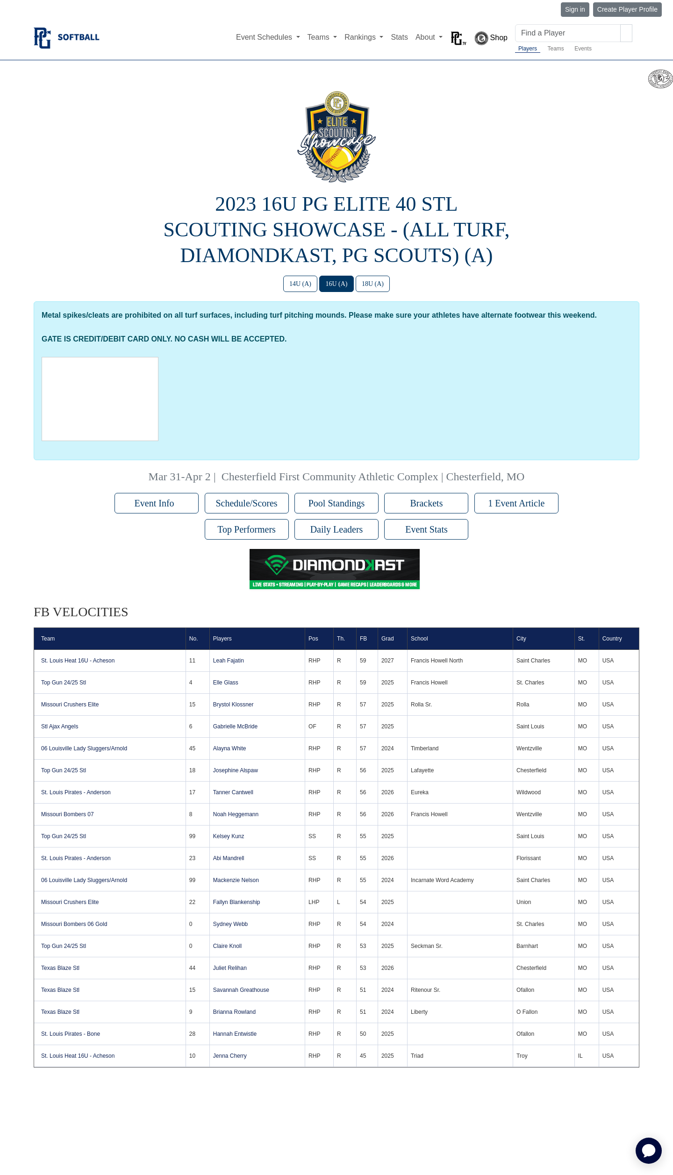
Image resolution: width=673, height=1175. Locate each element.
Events (583, 48)
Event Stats (426, 529)
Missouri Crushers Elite (70, 704)
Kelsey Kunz (228, 836)
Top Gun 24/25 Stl (63, 682)
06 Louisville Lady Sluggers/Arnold (84, 748)
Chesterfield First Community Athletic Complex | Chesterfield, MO (373, 476)
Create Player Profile (627, 9)
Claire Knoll (227, 946)
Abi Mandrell (228, 858)
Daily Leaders (336, 529)
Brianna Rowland (234, 1012)
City (521, 638)
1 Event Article (516, 503)
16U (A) (336, 283)
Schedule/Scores (246, 503)
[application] (648, 1150)
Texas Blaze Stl (60, 968)
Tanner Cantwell (233, 792)
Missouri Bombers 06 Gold (74, 924)
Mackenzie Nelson (236, 880)
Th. (341, 638)
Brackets (426, 503)
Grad (387, 638)
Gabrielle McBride (235, 726)
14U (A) (300, 283)
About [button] (426, 37)
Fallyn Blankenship (236, 902)
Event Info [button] (157, 503)
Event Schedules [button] (265, 37)
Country (612, 638)
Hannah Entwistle (235, 1034)
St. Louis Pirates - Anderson (76, 792)
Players (527, 48)
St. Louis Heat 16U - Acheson (78, 660)
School (419, 638)
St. (581, 638)
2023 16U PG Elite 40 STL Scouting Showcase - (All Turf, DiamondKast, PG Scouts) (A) (337, 229)
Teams (555, 48)
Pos (313, 638)
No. (193, 638)
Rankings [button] (361, 37)
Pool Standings (336, 503)
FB (363, 638)
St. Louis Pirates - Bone (70, 1034)
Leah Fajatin (228, 660)
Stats (399, 37)
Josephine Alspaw (235, 770)
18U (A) (373, 283)
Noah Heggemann (235, 814)
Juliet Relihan (230, 968)
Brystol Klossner (233, 704)
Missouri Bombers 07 (67, 814)
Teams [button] (320, 37)
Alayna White (229, 748)
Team (48, 638)
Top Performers (246, 529)
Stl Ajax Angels (59, 726)
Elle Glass (225, 682)
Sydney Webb (230, 924)
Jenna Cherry (230, 1056)
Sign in (575, 9)
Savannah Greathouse (241, 990)
